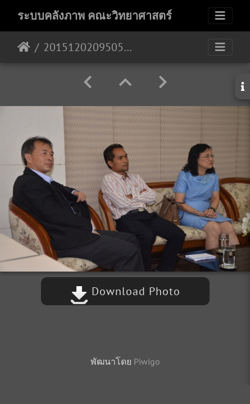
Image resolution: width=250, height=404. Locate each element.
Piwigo (147, 361)
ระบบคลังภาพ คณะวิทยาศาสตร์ (94, 15)
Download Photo (125, 291)
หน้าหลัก (23, 47)
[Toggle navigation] (220, 15)
